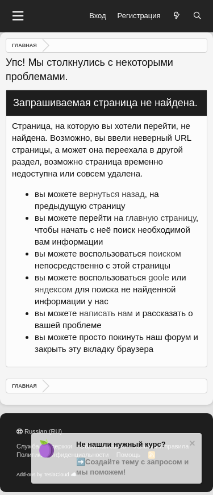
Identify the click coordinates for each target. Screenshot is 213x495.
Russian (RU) (39, 431)
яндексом (54, 289)
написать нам (106, 313)
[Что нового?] (176, 16)
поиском (164, 253)
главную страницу (161, 218)
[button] (17, 16)
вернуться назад (112, 194)
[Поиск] (197, 16)
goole (158, 277)
